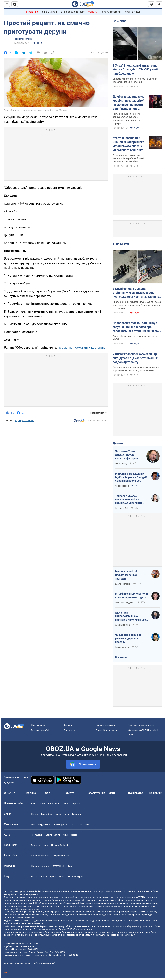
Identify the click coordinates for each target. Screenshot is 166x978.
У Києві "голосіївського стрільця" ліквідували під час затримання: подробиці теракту (136, 358)
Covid (69, 866)
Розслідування (96, 793)
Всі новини (155, 793)
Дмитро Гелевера (123, 584)
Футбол (34, 814)
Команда (67, 725)
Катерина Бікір (122, 508)
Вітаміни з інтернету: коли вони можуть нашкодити (131, 595)
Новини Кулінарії (59, 845)
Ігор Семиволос (122, 647)
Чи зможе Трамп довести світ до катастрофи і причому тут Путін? (129, 455)
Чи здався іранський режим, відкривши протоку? (128, 638)
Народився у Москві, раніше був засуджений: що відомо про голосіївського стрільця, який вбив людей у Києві (137, 327)
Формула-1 (77, 814)
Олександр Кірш (122, 625)
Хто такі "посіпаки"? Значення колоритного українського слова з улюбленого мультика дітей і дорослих (128, 144)
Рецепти (35, 845)
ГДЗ (33, 824)
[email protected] (42, 955)
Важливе (120, 21)
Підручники (44, 824)
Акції (65, 835)
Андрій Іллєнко (122, 486)
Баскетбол (46, 814)
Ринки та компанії (40, 855)
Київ (33, 803)
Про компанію (38, 725)
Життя (70, 793)
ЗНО (79, 824)
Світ (47, 793)
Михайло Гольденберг (125, 602)
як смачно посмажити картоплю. (82, 347)
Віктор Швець (121, 464)
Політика (30, 793)
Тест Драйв (36, 835)
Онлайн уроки (60, 824)
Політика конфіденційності (141, 725)
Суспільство (135, 793)
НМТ (86, 824)
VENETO (92, 11)
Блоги (111, 793)
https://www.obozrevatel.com (112, 891)
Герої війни (32, 11)
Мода (61, 876)
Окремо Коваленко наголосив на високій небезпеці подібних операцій (135, 80)
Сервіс (73, 835)
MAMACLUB (58, 866)
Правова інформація (106, 725)
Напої (45, 845)
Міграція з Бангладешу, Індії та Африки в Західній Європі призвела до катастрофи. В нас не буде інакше (131, 477)
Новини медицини (40, 866)
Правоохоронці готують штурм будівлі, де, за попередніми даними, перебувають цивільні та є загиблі (137, 305)
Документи (69, 730)
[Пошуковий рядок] (159, 4)
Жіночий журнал (75, 876)
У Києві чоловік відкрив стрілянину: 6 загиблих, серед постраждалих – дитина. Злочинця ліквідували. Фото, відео (137, 293)
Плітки (43, 876)
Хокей (58, 814)
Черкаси (76, 803)
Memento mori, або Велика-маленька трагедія (126, 575)
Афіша (34, 876)
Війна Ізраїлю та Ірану (73, 11)
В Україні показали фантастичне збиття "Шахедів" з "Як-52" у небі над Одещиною (135, 69)
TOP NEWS (121, 244)
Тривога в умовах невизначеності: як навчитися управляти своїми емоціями (128, 499)
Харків (41, 803)
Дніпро (65, 803)
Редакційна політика (24, 420)
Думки (118, 443)
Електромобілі (52, 835)
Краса (53, 876)
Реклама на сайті (40, 730)
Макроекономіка (60, 855)
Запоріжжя (53, 803)
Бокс (66, 814)
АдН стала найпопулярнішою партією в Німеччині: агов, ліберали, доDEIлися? (131, 616)
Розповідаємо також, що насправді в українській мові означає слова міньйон (128, 158)
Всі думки (121, 657)
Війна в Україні (49, 11)
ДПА (72, 824)
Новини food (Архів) (23, 39)
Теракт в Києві (132, 11)
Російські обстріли (111, 11)
